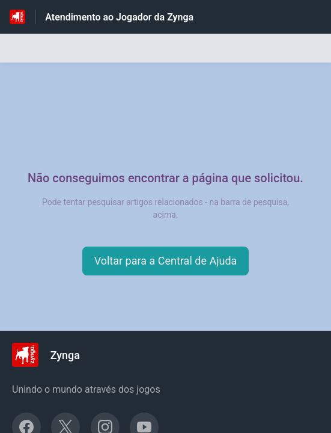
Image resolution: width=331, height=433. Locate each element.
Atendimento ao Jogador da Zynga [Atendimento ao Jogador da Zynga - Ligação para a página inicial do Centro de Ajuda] (119, 17)
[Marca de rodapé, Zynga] (52, 355)
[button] (166, 261)
